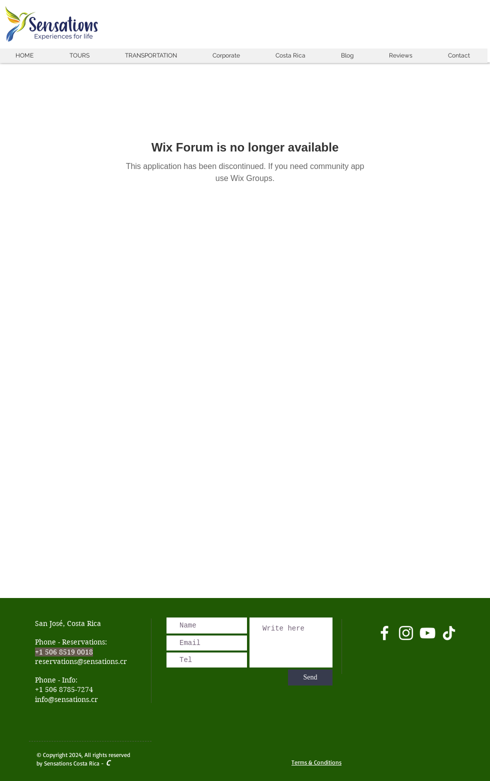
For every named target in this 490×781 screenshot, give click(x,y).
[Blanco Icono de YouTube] (427, 633)
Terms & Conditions (317, 762)
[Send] (310, 678)
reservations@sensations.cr (81, 661)
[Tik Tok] (449, 633)
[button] (79, 55)
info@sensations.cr (66, 699)
